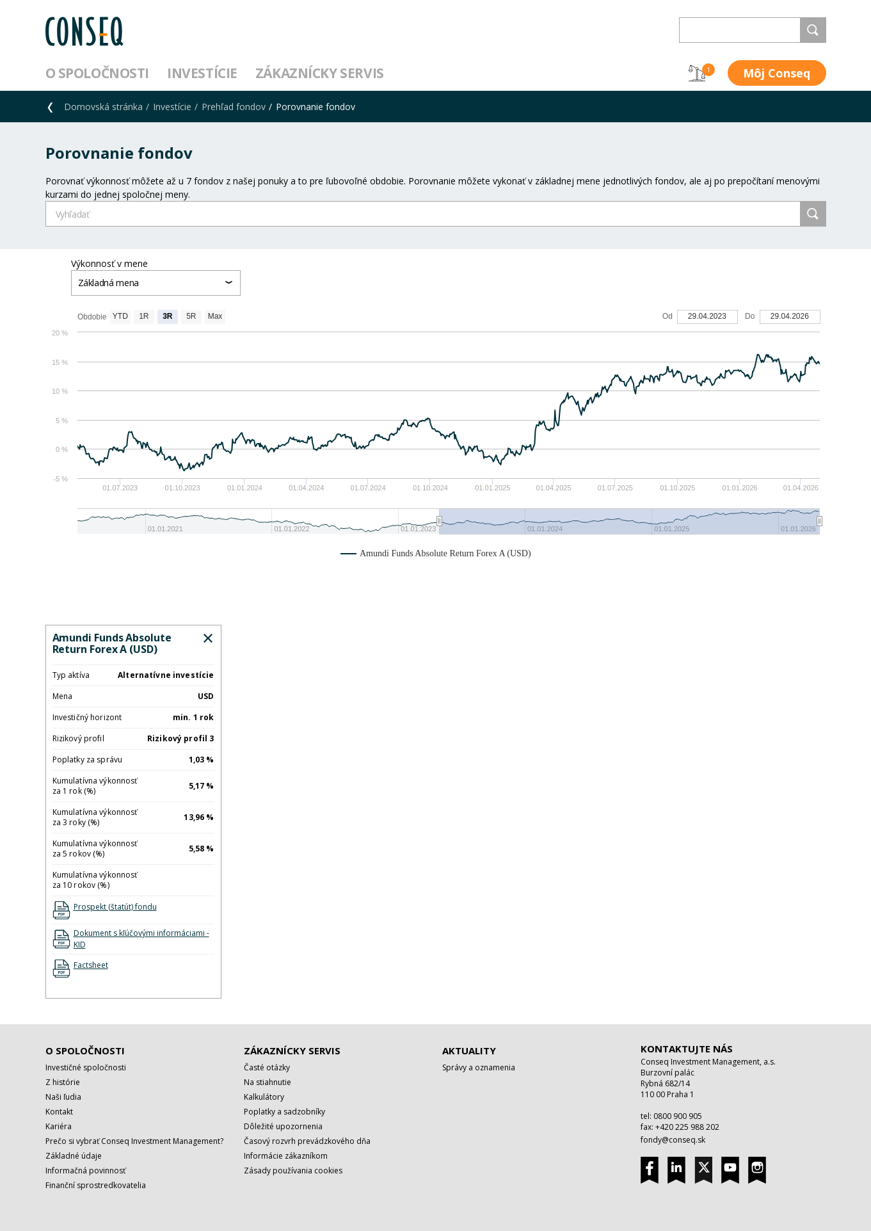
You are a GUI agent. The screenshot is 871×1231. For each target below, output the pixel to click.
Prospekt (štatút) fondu (115, 906)
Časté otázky (267, 1067)
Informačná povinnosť (85, 1170)
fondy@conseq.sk (673, 1139)
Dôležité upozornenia (283, 1126)
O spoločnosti (97, 73)
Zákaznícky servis (319, 73)
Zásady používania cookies (293, 1170)
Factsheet (91, 965)
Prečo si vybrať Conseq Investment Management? (134, 1141)
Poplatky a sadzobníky (284, 1111)
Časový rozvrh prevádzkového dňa (307, 1141)
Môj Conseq (776, 73)
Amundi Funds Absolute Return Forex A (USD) (112, 643)
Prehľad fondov (234, 107)
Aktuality (469, 1050)
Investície (202, 73)
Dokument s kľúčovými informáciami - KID (141, 939)
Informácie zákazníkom (286, 1155)
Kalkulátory (264, 1096)
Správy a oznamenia (478, 1067)
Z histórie (62, 1082)
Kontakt (59, 1111)
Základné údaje (73, 1155)
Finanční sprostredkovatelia (95, 1185)
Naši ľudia (63, 1096)
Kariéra (58, 1126)
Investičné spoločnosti (85, 1067)
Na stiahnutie (267, 1082)
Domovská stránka (103, 107)
